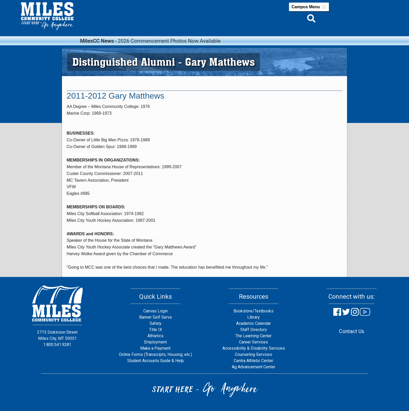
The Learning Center (253, 335)
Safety (155, 323)
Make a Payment (155, 348)
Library (253, 317)
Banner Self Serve (155, 317)
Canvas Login (155, 311)
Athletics (155, 335)
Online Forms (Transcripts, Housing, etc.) (155, 354)
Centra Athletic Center (253, 360)
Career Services (253, 342)
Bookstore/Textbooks (253, 311)
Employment (155, 342)
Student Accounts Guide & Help (155, 360)
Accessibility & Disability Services (253, 348)
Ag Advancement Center (253, 366)
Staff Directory (253, 329)
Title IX (155, 329)
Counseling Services (253, 354)
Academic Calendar (253, 323)
